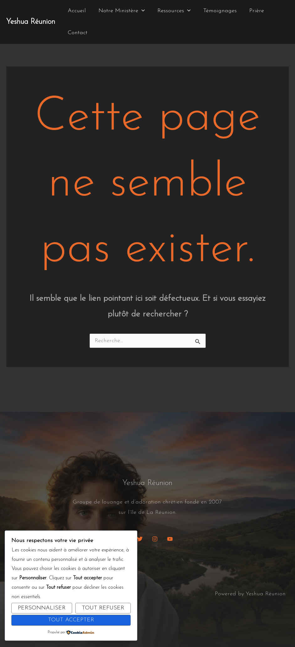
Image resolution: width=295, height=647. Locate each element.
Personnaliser (42, 608)
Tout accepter (71, 620)
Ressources (170, 11)
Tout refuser (103, 608)
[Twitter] (140, 539)
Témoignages (215, 11)
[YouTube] (170, 539)
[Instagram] (155, 539)
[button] (139, 11)
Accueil (76, 11)
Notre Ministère (120, 11)
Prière (251, 11)
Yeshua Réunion (30, 22)
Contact (77, 33)
